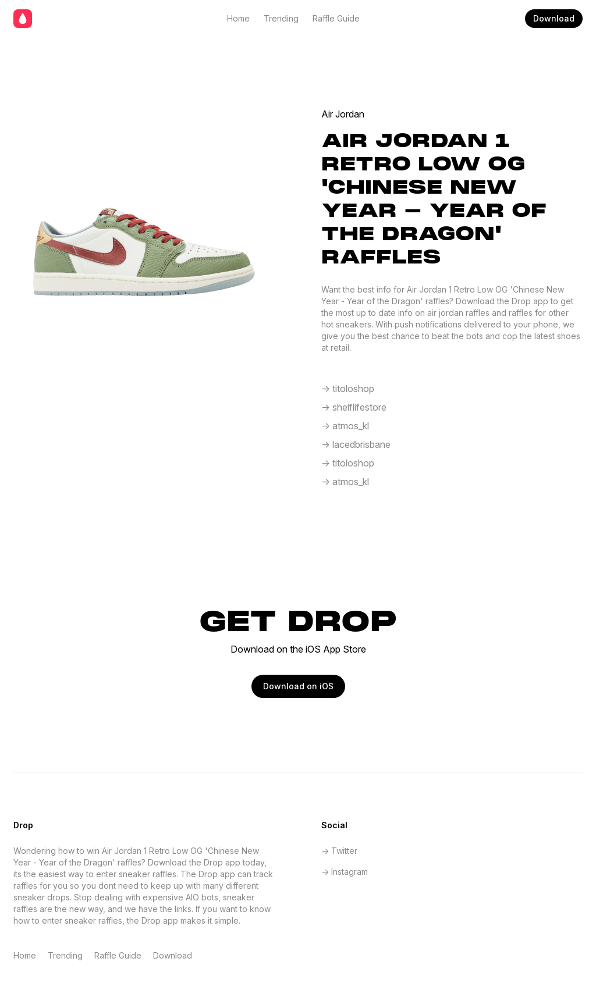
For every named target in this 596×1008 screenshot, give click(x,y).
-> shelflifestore (353, 407)
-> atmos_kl (345, 426)
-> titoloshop (347, 388)
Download (553, 18)
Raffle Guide (336, 18)
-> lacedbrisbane (356, 444)
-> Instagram (344, 872)
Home (238, 18)
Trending (281, 18)
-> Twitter (339, 851)
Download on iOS (298, 686)
